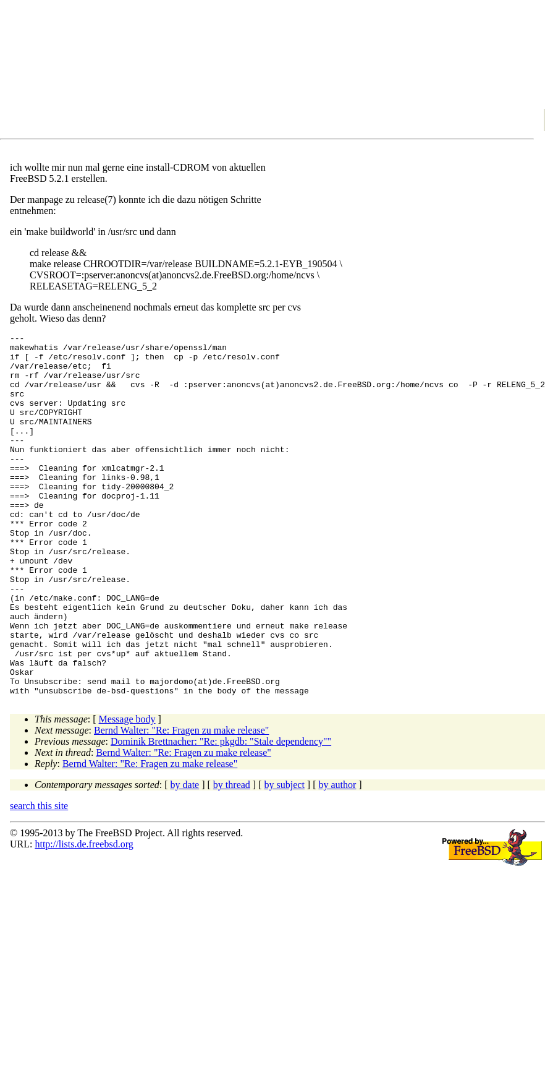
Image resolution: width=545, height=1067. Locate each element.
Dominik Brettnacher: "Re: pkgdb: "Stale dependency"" (221, 813)
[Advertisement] (121, 72)
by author (337, 857)
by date (185, 857)
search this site (39, 878)
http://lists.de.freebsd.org (84, 916)
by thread (231, 857)
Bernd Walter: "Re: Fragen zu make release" (181, 802)
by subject (284, 857)
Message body (127, 791)
